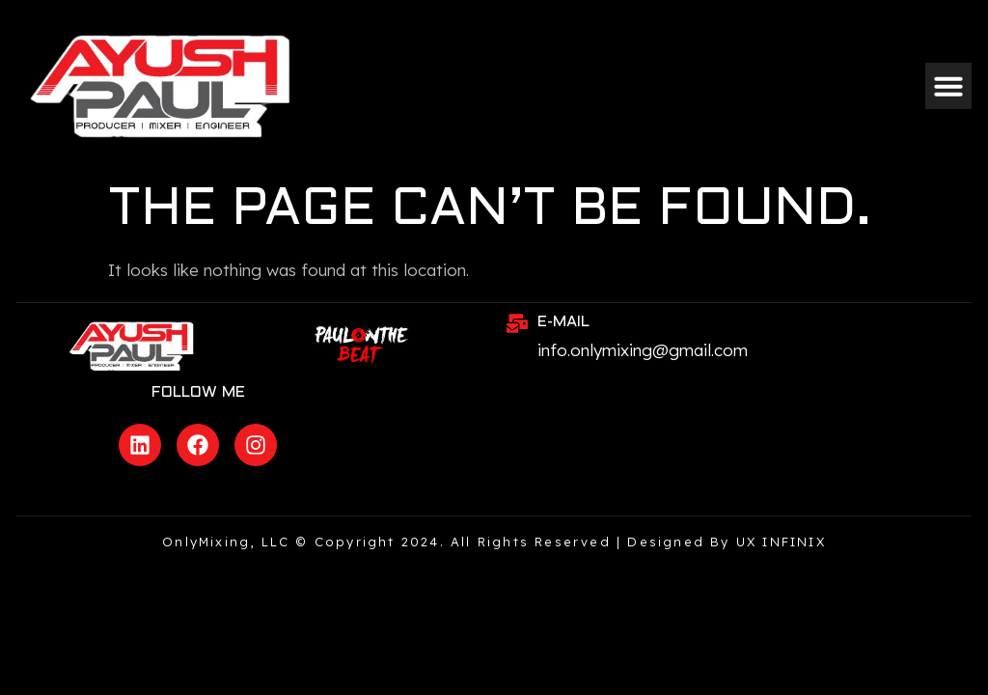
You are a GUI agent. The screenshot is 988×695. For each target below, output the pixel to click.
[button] (948, 86)
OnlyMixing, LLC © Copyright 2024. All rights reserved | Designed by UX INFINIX (494, 541)
